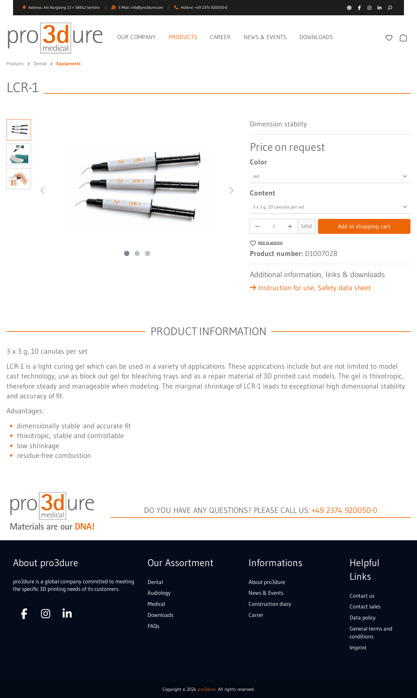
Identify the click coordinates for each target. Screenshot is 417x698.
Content (262, 193)
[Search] (389, 7)
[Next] (232, 189)
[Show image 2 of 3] (137, 253)
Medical (156, 603)
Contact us (362, 595)
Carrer (256, 614)
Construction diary (270, 603)
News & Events (266, 592)
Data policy (363, 617)
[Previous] (42, 189)
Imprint (358, 647)
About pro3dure (267, 581)
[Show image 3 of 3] (147, 253)
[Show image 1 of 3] (126, 253)
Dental (155, 581)
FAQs (153, 625)
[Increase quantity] (290, 226)
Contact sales (365, 606)
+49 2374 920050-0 (344, 510)
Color (258, 162)
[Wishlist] (389, 37)
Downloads (160, 614)
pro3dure (207, 689)
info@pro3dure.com (147, 7)
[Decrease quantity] (257, 226)
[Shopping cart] (403, 37)
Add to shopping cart (364, 226)
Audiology (159, 592)
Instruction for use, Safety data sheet (310, 287)
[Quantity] (274, 226)
